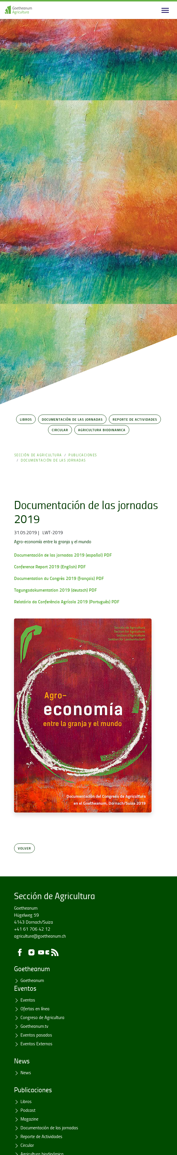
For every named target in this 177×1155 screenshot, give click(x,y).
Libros (26, 419)
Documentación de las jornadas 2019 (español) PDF (63, 555)
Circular (60, 429)
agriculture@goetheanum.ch (40, 936)
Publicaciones (82, 455)
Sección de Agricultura (38, 455)
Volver (24, 848)
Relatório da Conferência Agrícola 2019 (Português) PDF (66, 601)
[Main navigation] (165, 10)
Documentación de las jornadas (72, 419)
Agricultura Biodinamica (102, 429)
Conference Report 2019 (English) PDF (50, 566)
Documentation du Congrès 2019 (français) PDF (59, 578)
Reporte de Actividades (135, 419)
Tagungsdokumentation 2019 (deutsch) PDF (55, 590)
